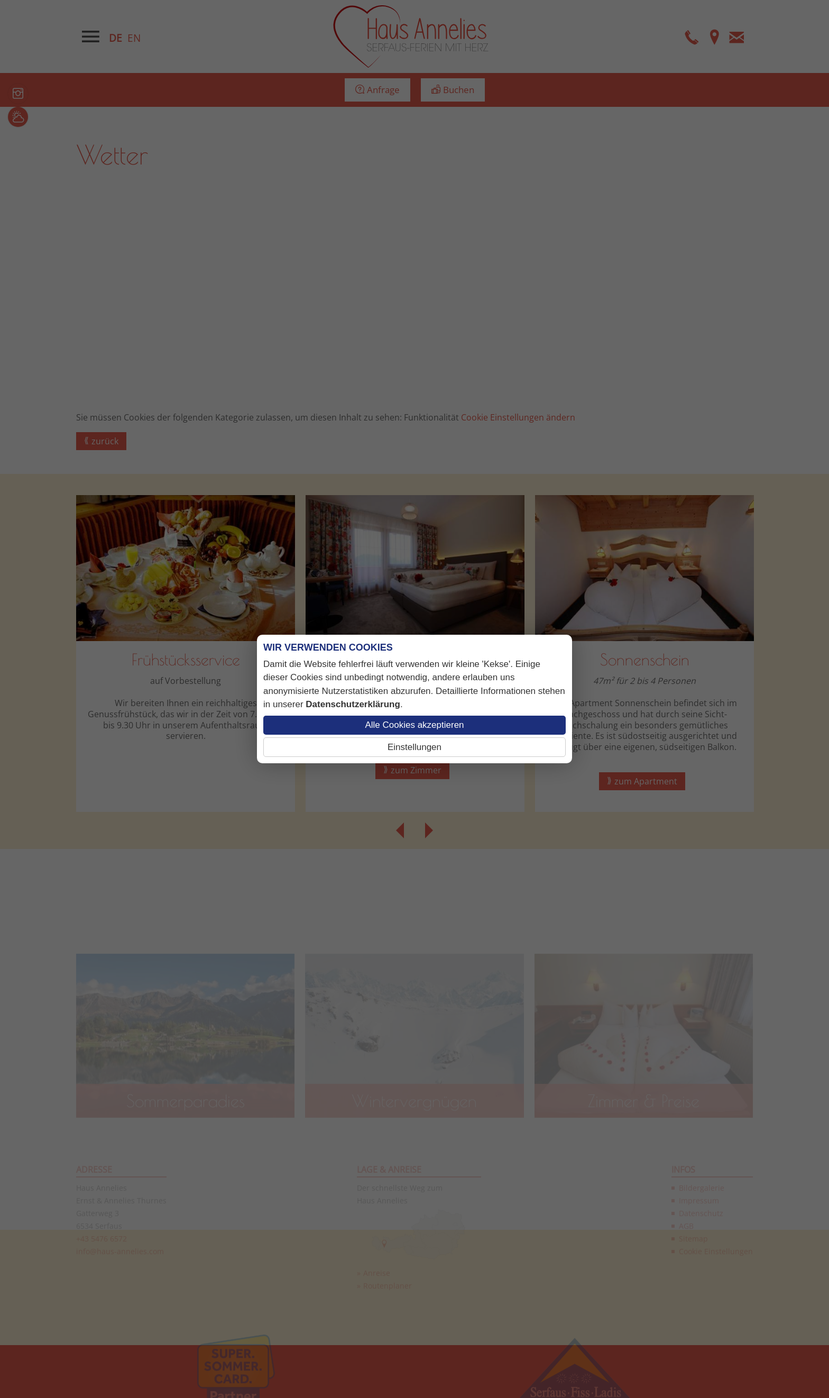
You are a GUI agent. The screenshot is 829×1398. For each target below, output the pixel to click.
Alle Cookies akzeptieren (414, 725)
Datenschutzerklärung (353, 704)
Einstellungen (414, 747)
